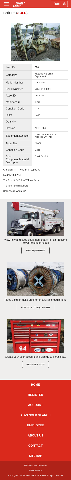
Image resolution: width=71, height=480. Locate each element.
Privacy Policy (35, 470)
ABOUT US (35, 435)
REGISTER (35, 394)
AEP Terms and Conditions (35, 465)
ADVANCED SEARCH (35, 415)
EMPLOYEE (35, 425)
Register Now (35, 364)
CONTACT (35, 445)
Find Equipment (35, 250)
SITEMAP (35, 456)
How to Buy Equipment (35, 307)
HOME (35, 384)
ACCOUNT (35, 405)
